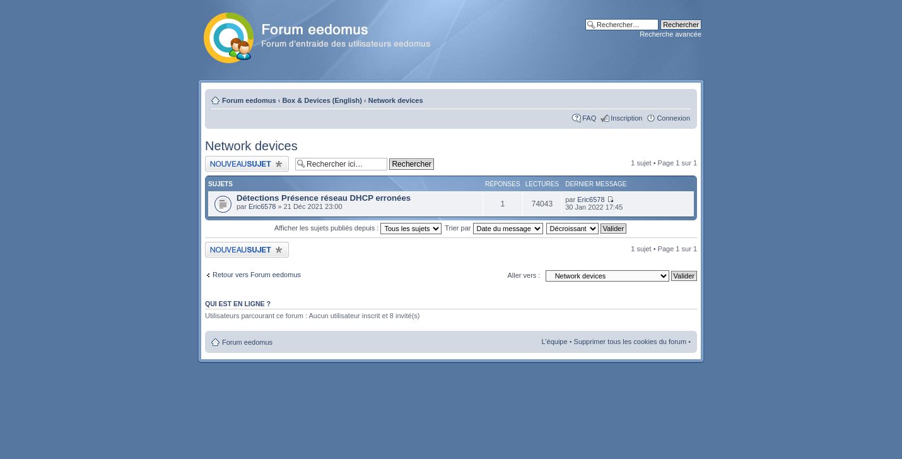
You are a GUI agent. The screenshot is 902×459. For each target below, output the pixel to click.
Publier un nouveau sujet (247, 164)
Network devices (395, 100)
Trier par (493, 228)
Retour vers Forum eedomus (257, 274)
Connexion (673, 118)
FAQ (589, 118)
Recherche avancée (670, 34)
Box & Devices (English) (322, 100)
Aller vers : (523, 275)
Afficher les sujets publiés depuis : (358, 228)
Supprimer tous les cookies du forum (630, 341)
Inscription (626, 118)
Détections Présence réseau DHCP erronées (324, 198)
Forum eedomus (249, 100)
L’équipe (555, 341)
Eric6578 (262, 206)
